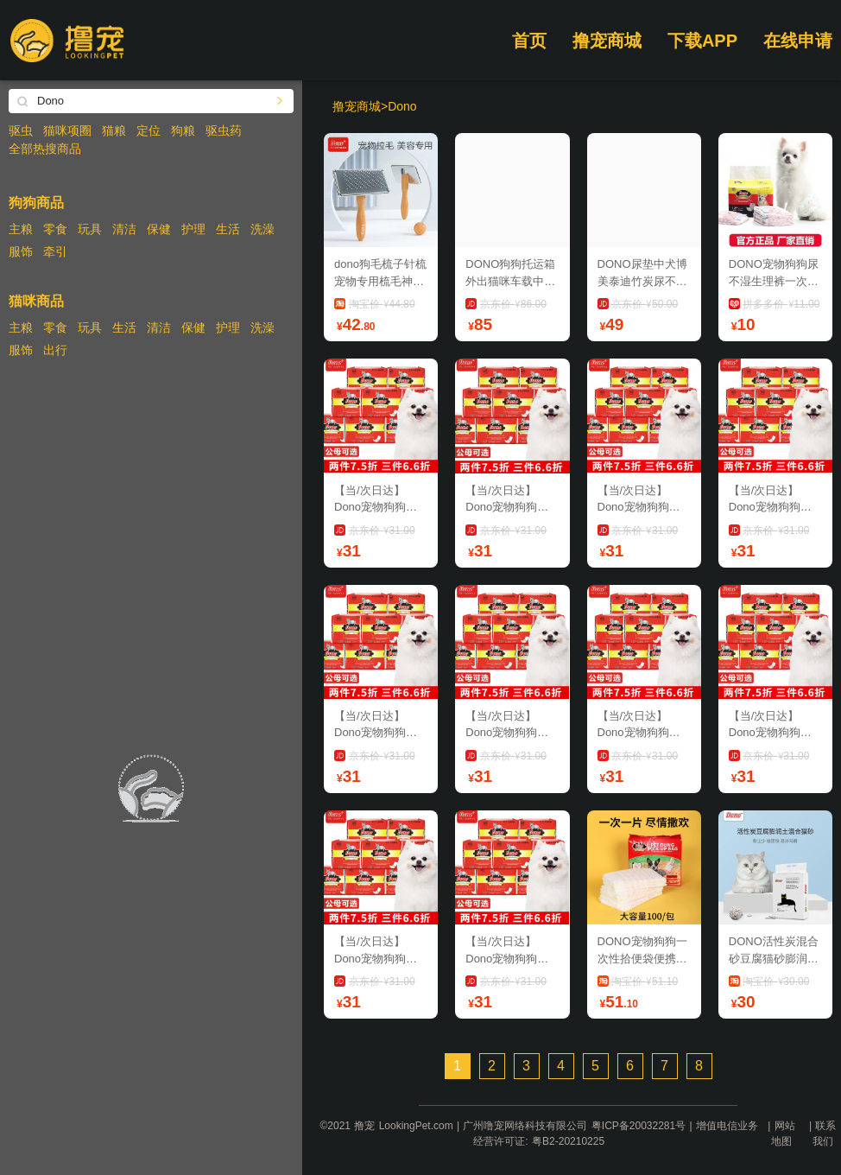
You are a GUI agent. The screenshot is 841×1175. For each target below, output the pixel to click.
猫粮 (114, 130)
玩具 (90, 229)
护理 (193, 229)
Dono (402, 106)
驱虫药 (224, 130)
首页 (529, 40)
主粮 (21, 229)
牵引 (55, 251)
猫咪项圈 (67, 130)
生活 (228, 229)
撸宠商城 (607, 40)
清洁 (124, 229)
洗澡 (262, 229)
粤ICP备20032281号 (638, 1126)
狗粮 (183, 130)
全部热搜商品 (45, 149)
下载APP (702, 40)
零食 (55, 229)
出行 (55, 350)
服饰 (21, 251)
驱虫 (21, 130)
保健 (159, 229)
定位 (148, 130)
